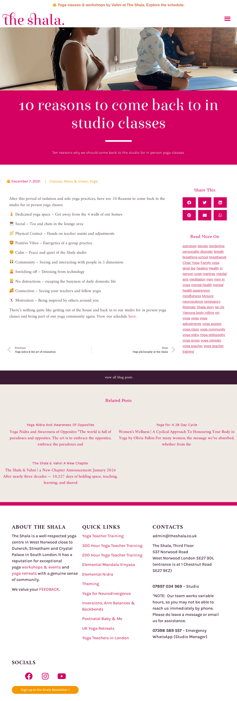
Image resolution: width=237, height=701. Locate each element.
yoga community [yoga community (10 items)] (212, 329)
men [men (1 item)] (209, 279)
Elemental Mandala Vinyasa (108, 564)
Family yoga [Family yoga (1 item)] (210, 263)
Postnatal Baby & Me (102, 618)
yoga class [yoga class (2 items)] (191, 329)
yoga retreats (24, 573)
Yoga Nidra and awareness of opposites (60, 425)
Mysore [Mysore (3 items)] (207, 296)
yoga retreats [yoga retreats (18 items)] (211, 340)
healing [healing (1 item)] (202, 268)
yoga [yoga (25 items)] (195, 318)
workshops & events (42, 567)
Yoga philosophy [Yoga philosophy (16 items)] (212, 335)
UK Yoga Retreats (98, 628)
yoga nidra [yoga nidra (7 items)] (191, 335)
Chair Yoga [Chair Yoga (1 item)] (191, 263)
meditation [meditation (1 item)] (197, 279)
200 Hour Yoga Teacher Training (112, 555)
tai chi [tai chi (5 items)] (219, 307)
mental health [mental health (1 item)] (201, 285)
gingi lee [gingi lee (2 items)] (189, 268)
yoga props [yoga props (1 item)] (191, 340)
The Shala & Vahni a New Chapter (60, 463)
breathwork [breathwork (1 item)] (217, 257)
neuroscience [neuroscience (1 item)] (193, 301)
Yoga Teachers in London (105, 637)
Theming (90, 583)
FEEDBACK (49, 589)
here (132, 316)
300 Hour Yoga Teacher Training (112, 545)
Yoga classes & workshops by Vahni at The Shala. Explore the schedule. (119, 5)
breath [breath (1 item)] (219, 251)
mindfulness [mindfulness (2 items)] (192, 296)
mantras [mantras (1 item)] (209, 274)
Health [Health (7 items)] (214, 268)
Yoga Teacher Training (103, 535)
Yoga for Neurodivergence (106, 593)
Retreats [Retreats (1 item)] (189, 307)
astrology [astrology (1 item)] (190, 246)
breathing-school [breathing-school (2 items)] (195, 257)
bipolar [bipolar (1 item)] (203, 246)
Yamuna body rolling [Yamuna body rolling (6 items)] (198, 313)
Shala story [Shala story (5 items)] (205, 307)
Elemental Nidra (97, 574)
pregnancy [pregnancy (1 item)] (212, 301)
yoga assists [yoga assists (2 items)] (211, 324)
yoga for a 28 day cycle (176, 425)
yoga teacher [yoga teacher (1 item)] (193, 346)
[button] (227, 19)
